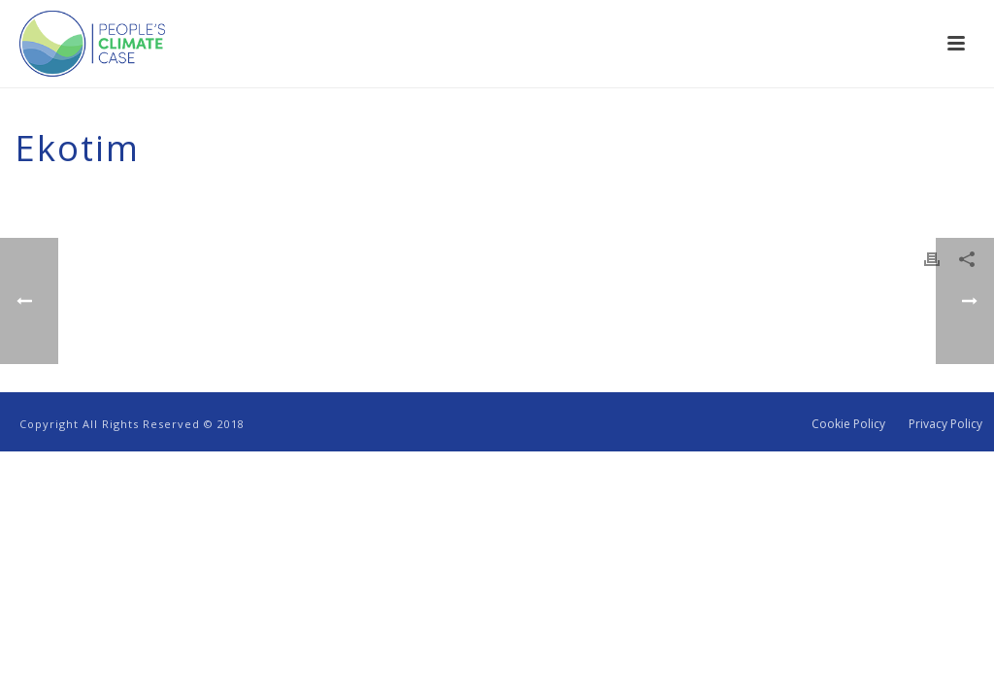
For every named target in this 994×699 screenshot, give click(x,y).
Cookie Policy (848, 424)
